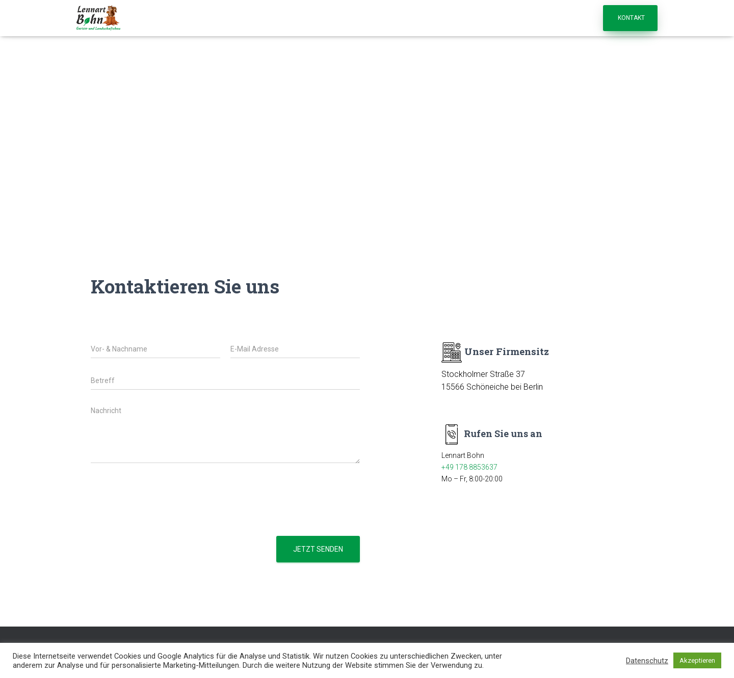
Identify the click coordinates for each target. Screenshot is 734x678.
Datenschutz (647, 660)
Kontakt (631, 17)
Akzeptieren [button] (697, 660)
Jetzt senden (318, 549)
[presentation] (168, 519)
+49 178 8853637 (469, 467)
